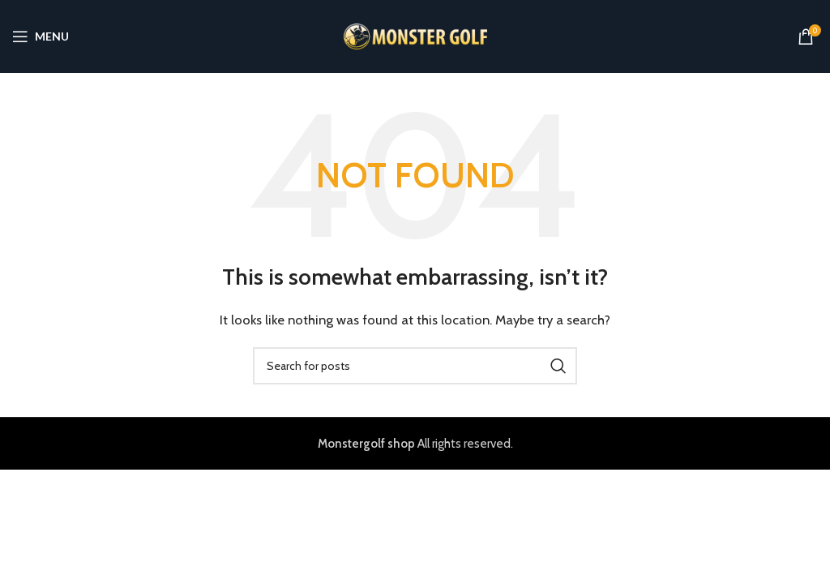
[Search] (415, 365)
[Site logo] (415, 35)
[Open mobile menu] (40, 36)
